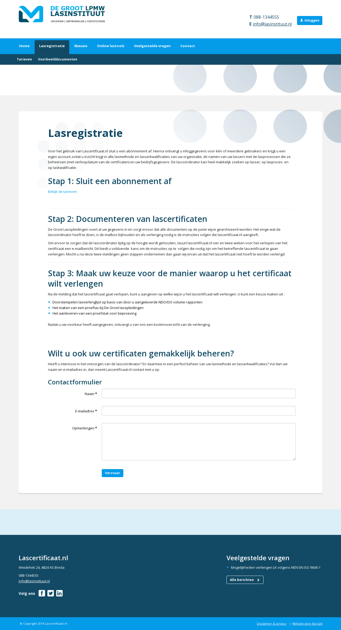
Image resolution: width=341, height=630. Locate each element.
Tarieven (24, 59)
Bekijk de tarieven (62, 191)
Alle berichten (245, 580)
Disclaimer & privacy (271, 623)
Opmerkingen (84, 428)
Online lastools (110, 45)
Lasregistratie (52, 45)
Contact (187, 45)
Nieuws (80, 45)
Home (24, 45)
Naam (91, 393)
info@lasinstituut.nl (272, 24)
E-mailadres (86, 411)
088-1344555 (266, 17)
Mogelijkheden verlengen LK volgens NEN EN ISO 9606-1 (275, 567)
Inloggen (312, 20)
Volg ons (27, 593)
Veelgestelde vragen (152, 45)
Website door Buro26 (307, 623)
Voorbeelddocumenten (57, 59)
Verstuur (112, 473)
